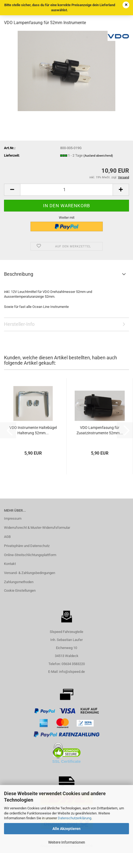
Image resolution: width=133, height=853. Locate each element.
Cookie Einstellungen (20, 590)
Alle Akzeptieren (66, 828)
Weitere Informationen (66, 842)
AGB (7, 537)
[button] (12, 190)
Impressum (12, 518)
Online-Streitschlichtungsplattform (30, 555)
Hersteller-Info (19, 324)
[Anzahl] (66, 190)
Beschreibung (18, 274)
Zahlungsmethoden (18, 582)
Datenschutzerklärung (74, 818)
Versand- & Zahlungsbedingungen (29, 573)
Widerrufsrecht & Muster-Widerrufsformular (37, 528)
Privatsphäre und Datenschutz (27, 546)
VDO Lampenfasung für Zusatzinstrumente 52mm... (100, 430)
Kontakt (10, 564)
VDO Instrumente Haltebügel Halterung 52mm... (33, 430)
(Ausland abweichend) (98, 155)
